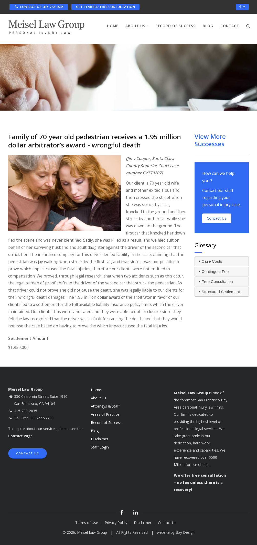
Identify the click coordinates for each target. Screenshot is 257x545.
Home (112, 26)
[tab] (222, 261)
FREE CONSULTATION (105, 6)
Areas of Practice (105, 414)
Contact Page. (21, 435)
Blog (208, 26)
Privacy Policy (116, 522)
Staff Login (100, 447)
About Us (136, 26)
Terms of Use (86, 522)
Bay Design (185, 532)
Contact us (217, 218)
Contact (229, 26)
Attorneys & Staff (105, 406)
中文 (242, 6)
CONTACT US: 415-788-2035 (38, 6)
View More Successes (210, 140)
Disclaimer (99, 438)
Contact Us (27, 453)
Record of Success (175, 26)
